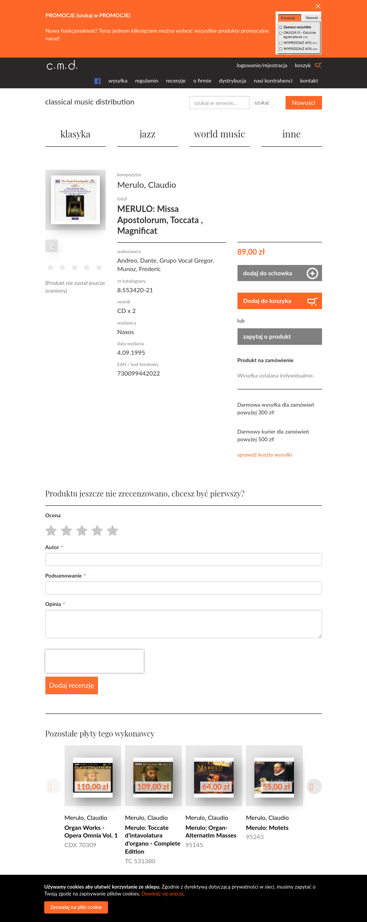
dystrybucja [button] (232, 80)
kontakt (309, 80)
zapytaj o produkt (267, 336)
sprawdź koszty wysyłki (264, 454)
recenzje (176, 80)
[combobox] (219, 102)
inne (291, 133)
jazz (147, 133)
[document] (184, 898)
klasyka (75, 133)
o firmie (202, 80)
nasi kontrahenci (273, 80)
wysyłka (118, 80)
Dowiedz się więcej (162, 894)
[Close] (318, 6)
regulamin (146, 80)
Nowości (304, 102)
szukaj (261, 102)
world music (219, 133)
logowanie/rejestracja (262, 65)
